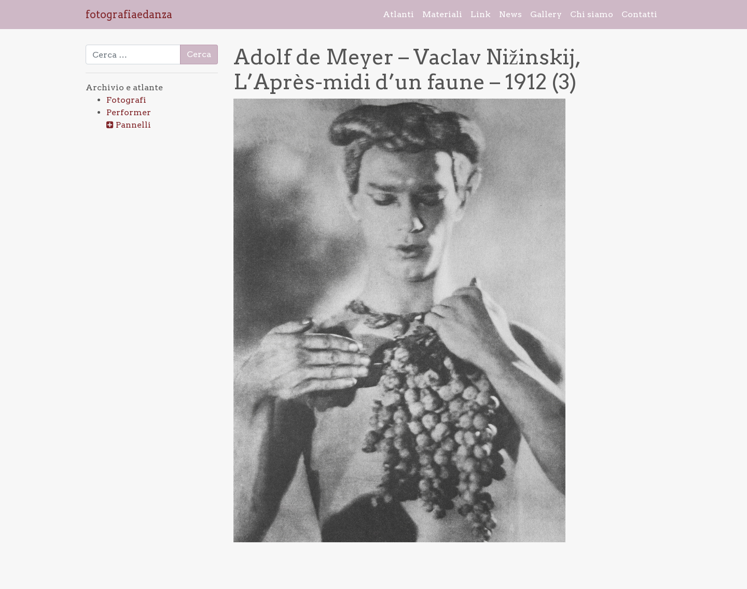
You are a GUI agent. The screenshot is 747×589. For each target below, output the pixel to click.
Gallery (546, 14)
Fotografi (126, 100)
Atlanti (398, 14)
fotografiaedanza (129, 14)
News (510, 14)
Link (481, 14)
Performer (128, 112)
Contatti (639, 14)
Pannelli (133, 125)
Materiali (442, 14)
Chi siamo (591, 14)
